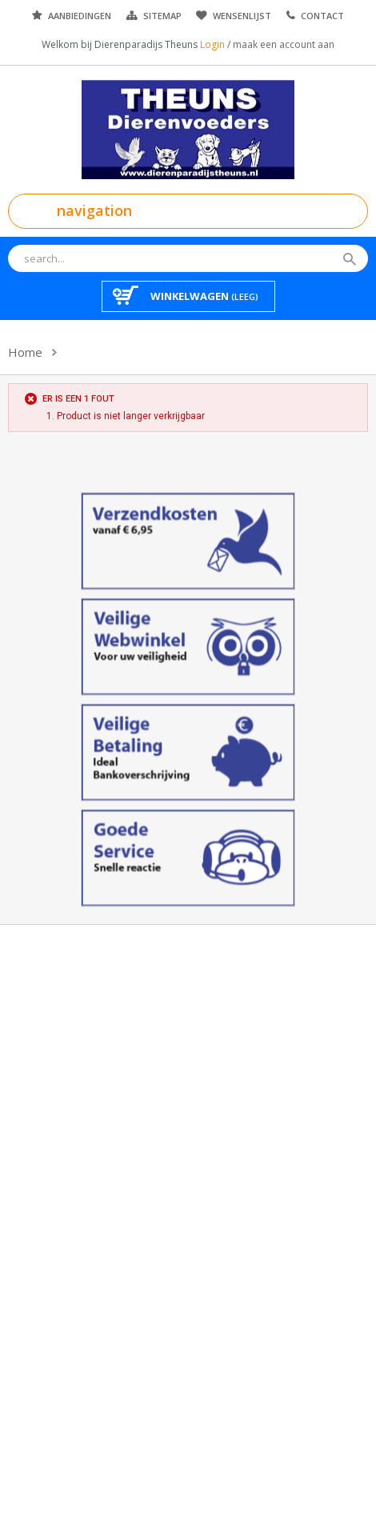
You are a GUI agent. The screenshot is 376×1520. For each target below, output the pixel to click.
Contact (322, 16)
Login (213, 44)
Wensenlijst (242, 16)
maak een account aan (283, 44)
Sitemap (162, 16)
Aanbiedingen (79, 16)
